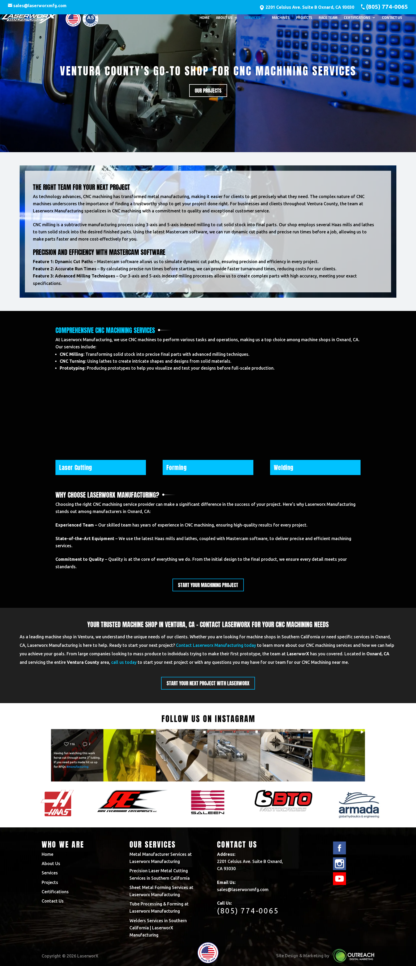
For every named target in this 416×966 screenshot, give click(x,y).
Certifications (357, 19)
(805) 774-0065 (387, 6)
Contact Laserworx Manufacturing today (216, 645)
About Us (224, 19)
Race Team (328, 19)
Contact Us (392, 19)
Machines (281, 19)
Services (252, 19)
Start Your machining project (208, 585)
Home (205, 19)
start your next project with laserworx (208, 683)
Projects (304, 19)
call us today (124, 662)
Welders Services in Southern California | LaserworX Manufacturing (158, 927)
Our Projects (208, 90)
